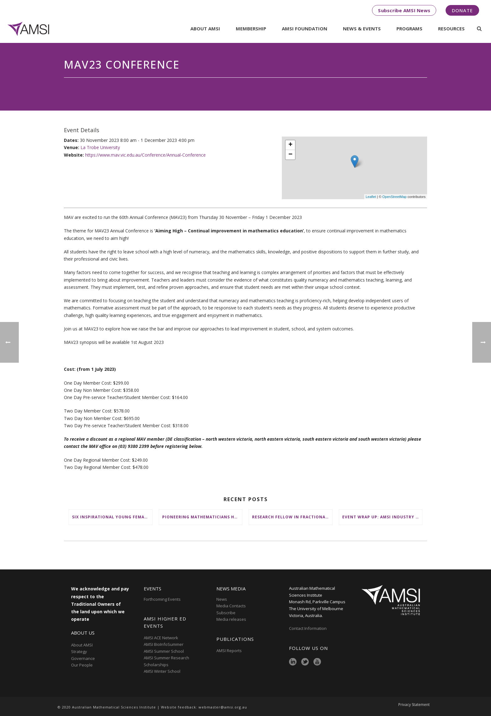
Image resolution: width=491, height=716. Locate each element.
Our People (82, 665)
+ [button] (290, 145)
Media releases (231, 619)
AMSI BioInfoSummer (163, 644)
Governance (83, 658)
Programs (409, 28)
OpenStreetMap (394, 197)
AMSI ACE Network (161, 638)
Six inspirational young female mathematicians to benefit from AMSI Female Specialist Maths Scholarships (112, 517)
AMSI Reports (229, 650)
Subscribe (225, 612)
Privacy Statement (414, 707)
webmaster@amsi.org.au (223, 707)
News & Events (362, 28)
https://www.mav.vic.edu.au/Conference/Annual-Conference (145, 155)
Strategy (79, 651)
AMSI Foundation (304, 28)
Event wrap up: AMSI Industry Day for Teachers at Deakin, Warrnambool (382, 517)
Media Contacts (231, 606)
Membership (251, 28)
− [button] (290, 154)
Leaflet (371, 197)
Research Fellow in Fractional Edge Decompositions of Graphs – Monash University (292, 517)
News (221, 599)
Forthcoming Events (162, 599)
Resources (451, 28)
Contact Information (308, 628)
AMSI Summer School (164, 651)
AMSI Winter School (162, 671)
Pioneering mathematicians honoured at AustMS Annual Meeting (202, 517)
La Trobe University (100, 147)
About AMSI (205, 28)
